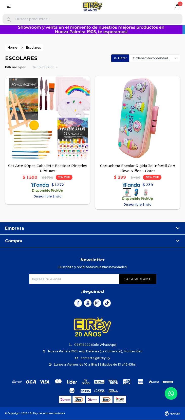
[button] (9, 19)
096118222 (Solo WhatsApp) (95, 345)
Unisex (43, 67)
